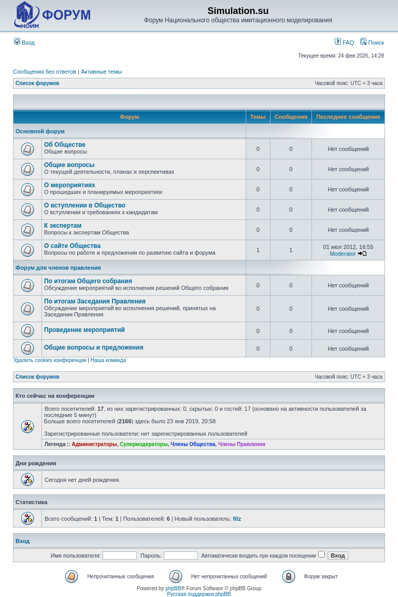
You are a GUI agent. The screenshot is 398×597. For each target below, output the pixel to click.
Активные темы (101, 71)
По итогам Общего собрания (88, 281)
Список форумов (38, 83)
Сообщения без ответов (44, 71)
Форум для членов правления (58, 268)
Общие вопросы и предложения (94, 347)
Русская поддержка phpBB (199, 594)
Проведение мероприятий (84, 330)
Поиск (372, 42)
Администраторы (94, 444)
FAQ (344, 42)
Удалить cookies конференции (50, 360)
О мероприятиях (69, 185)
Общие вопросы (69, 165)
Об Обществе (65, 144)
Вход (24, 42)
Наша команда (108, 360)
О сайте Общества (72, 245)
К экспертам (62, 225)
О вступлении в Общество (84, 205)
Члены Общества (192, 444)
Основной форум (40, 131)
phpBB (173, 588)
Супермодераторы (144, 444)
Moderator (343, 254)
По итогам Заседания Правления (95, 301)
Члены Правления (241, 444)
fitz (237, 519)
